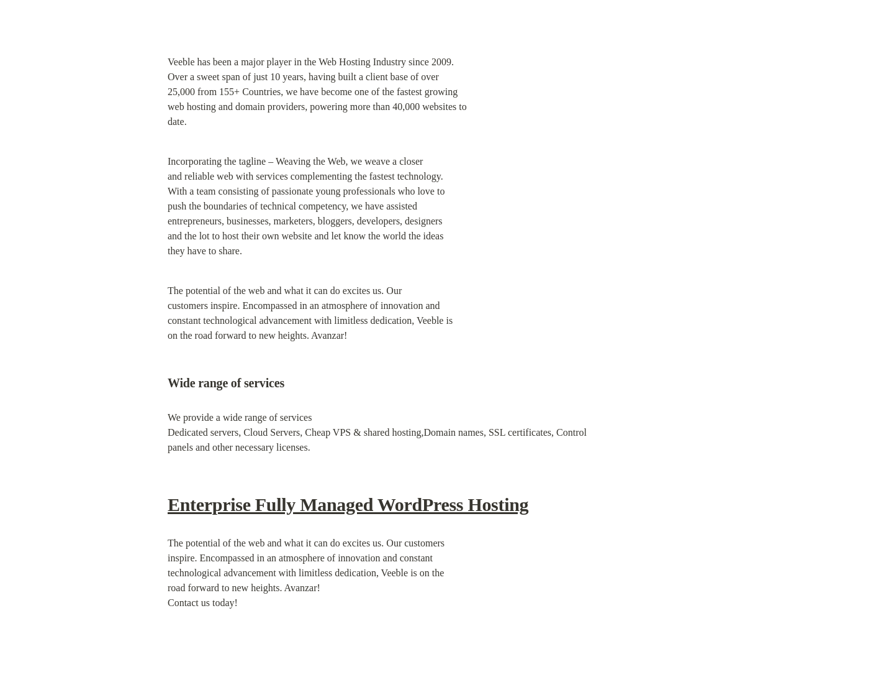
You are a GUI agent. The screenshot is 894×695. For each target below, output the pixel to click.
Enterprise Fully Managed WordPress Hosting (348, 504)
